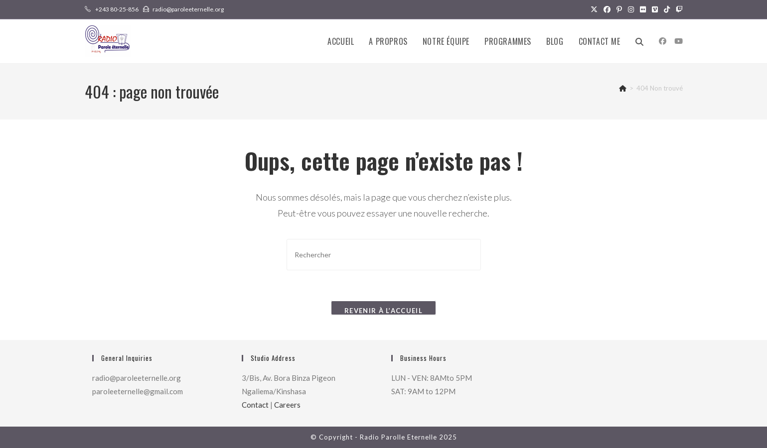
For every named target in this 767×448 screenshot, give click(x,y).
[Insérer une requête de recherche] (384, 254)
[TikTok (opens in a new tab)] (667, 9)
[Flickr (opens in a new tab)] (643, 9)
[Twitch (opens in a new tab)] (678, 9)
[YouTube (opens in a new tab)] (678, 41)
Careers (287, 404)
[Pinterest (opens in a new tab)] (619, 9)
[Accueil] (622, 88)
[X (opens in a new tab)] (594, 9)
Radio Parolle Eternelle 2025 (408, 437)
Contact (255, 404)
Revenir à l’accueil (383, 311)
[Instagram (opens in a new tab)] (631, 9)
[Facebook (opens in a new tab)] (607, 9)
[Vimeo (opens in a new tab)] (655, 9)
